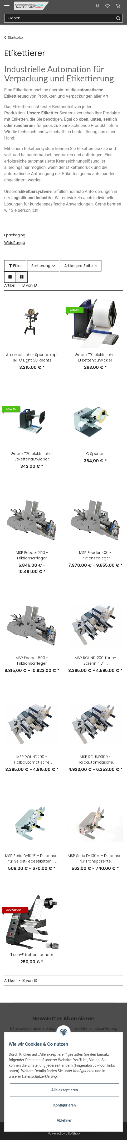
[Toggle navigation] (6, 3)
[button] (97, 6)
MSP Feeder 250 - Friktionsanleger (32, 555)
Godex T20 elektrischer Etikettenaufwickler (32, 456)
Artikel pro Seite (78, 265)
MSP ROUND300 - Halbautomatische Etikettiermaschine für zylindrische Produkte (95, 759)
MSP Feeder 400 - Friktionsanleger (95, 555)
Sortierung (40, 265)
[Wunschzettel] (107, 6)
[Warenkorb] (118, 6)
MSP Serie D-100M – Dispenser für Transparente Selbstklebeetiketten (95, 858)
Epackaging (14, 235)
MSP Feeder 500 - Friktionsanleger (32, 660)
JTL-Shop (73, 1133)
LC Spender (95, 453)
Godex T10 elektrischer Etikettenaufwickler (95, 357)
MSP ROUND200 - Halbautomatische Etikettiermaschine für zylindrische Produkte (32, 759)
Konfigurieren (64, 1105)
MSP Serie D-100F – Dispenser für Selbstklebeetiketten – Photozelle (32, 858)
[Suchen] (59, 18)
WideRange (14, 242)
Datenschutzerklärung (98, 1028)
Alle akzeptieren (64, 1090)
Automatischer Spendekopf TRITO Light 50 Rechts (32, 357)
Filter (15, 265)
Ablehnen (64, 1120)
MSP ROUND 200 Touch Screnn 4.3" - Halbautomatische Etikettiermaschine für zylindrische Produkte (95, 660)
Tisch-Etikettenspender (32, 954)
